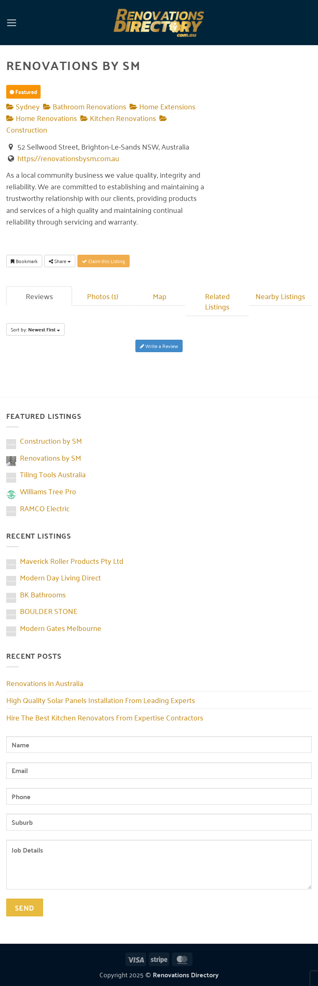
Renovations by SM (50, 457)
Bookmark (24, 260)
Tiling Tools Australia (53, 474)
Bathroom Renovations (84, 106)
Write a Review (159, 345)
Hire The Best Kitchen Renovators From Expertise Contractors (104, 717)
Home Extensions (162, 106)
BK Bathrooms (43, 594)
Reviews (39, 295)
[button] (11, 22)
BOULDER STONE (48, 610)
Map (159, 295)
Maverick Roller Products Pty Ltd (71, 560)
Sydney (23, 106)
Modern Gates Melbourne (60, 627)
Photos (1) (102, 295)
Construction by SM (51, 440)
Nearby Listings (280, 295)
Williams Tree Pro (48, 491)
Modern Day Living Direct (60, 577)
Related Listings (217, 301)
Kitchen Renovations (118, 117)
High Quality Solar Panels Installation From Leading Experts (100, 699)
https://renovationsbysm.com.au (68, 157)
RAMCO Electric (45, 508)
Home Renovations (41, 117)
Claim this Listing (103, 260)
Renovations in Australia (44, 682)
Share (60, 260)
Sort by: (35, 329)
